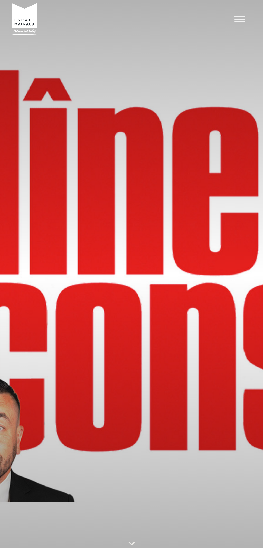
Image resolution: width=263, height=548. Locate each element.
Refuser (223, 524)
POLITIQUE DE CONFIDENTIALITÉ (31, 539)
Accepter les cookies (156, 524)
